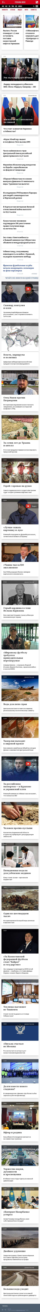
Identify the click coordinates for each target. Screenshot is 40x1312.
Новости (5, 10)
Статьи (12, 10)
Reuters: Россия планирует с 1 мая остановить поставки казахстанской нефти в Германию (11, 37)
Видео (20, 10)
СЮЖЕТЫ (34, 10)
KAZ (3, 6)
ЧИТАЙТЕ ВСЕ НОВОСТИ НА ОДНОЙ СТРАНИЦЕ (21, 278)
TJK (9, 6)
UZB (16, 6)
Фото (26, 10)
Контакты (5, 1305)
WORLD (20, 6)
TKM (13, 6)
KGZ (6, 6)
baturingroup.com (20, 1310)
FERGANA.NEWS (20, 2)
